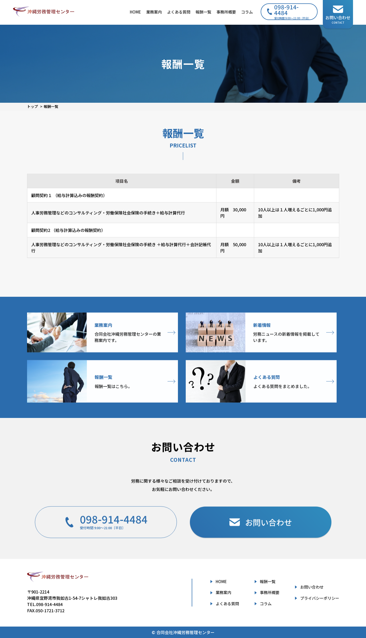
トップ (32, 106)
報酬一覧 (203, 12)
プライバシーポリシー (319, 598)
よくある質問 (178, 12)
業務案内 (154, 12)
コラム (247, 12)
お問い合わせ (312, 587)
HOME (135, 12)
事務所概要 (226, 12)
